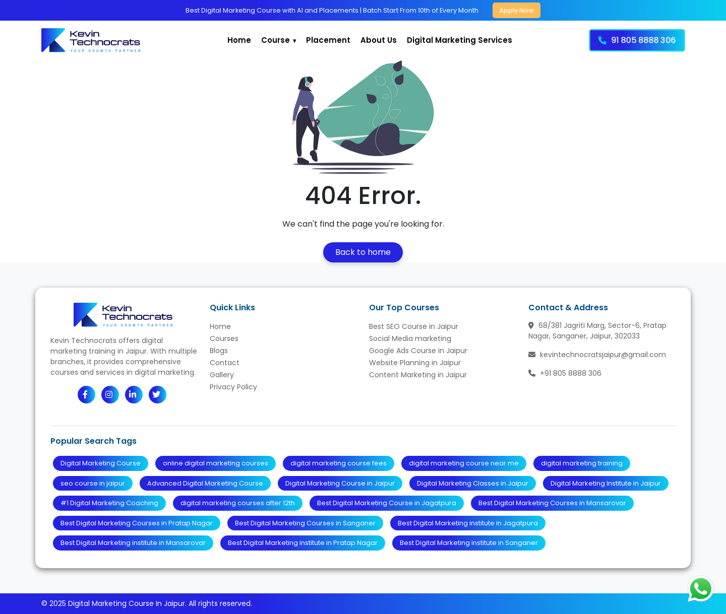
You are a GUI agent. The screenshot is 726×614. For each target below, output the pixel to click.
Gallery (222, 375)
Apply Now (516, 10)
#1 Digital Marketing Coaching (109, 503)
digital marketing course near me (464, 463)
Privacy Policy (233, 387)
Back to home (363, 252)
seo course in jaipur (92, 483)
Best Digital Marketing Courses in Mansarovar (552, 503)
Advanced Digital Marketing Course (205, 483)
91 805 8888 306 (637, 40)
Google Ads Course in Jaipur (418, 351)
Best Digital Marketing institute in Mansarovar (133, 543)
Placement (328, 40)
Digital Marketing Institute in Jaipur (606, 483)
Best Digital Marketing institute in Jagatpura (468, 523)
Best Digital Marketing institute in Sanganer (469, 543)
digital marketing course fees (338, 463)
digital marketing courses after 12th (237, 503)
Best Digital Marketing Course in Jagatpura (386, 503)
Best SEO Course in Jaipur (413, 326)
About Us (378, 40)
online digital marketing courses (215, 463)
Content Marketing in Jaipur (418, 375)
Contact (224, 363)
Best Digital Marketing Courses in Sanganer (305, 523)
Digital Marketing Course (100, 463)
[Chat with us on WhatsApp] (701, 589)
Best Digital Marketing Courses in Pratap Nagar (136, 523)
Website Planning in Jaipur (415, 363)
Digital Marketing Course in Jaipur (340, 483)
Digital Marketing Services (459, 40)
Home (239, 40)
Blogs (219, 351)
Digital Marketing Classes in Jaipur (472, 483)
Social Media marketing (410, 338)
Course (275, 40)
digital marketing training (582, 463)
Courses (224, 338)
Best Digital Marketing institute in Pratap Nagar (303, 543)
